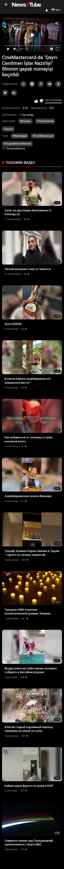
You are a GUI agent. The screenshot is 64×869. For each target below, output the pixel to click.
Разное (8, 129)
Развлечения (45, 121)
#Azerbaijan (19, 136)
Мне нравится (36, 101)
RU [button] (55, 10)
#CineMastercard (43, 136)
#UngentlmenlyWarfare (17, 143)
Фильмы (25, 121)
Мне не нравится (41, 101)
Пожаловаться (13, 148)
